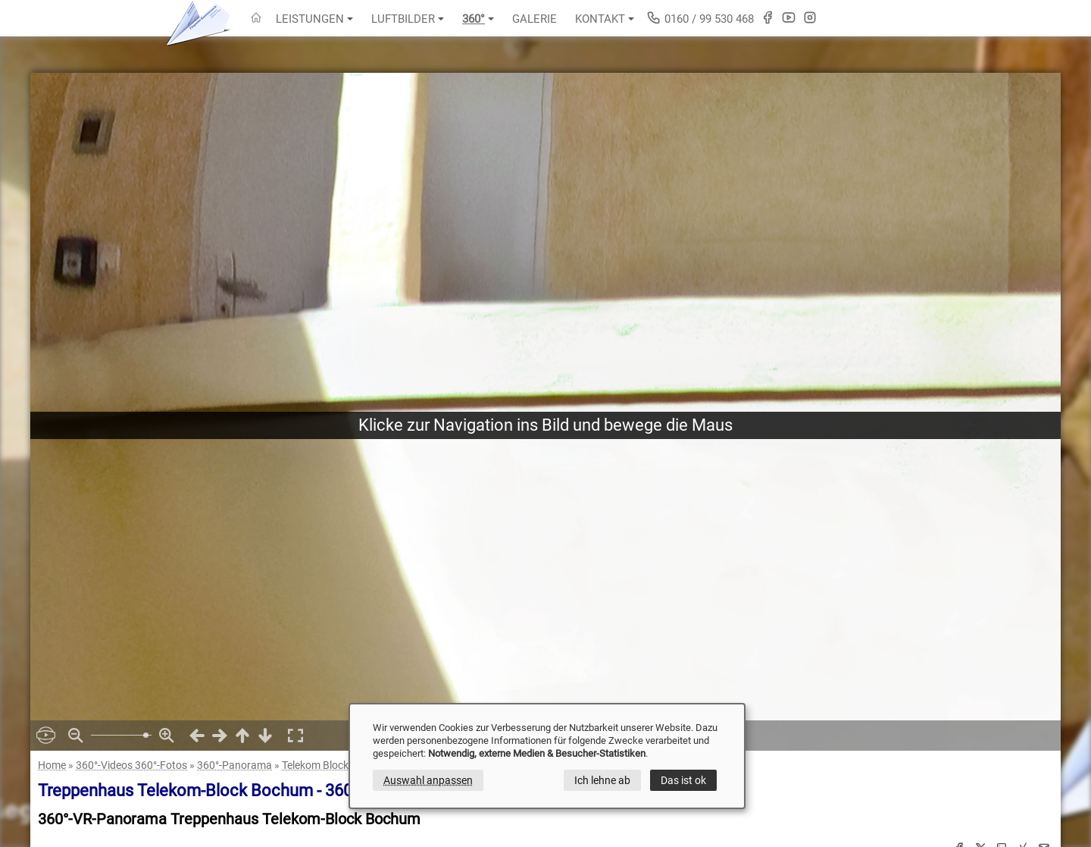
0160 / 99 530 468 (700, 18)
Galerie (534, 19)
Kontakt (604, 19)
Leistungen (314, 19)
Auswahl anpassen (428, 780)
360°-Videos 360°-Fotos (131, 765)
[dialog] (547, 756)
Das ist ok (683, 780)
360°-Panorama (234, 765)
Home (52, 765)
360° (478, 19)
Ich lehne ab (602, 780)
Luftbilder (407, 19)
